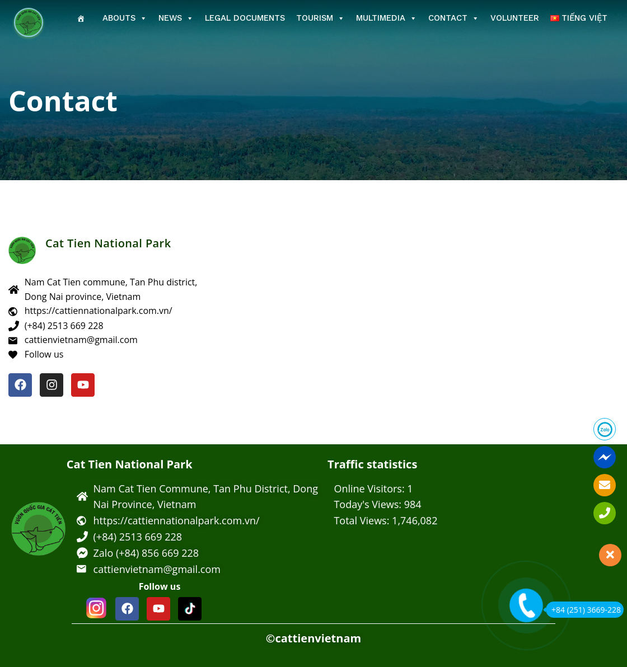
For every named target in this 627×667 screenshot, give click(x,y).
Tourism (320, 18)
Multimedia (386, 18)
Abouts (124, 18)
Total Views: (363, 520)
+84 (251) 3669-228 (583, 609)
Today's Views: (369, 504)
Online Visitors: (370, 488)
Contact (453, 18)
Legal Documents (245, 18)
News (176, 18)
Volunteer (514, 18)
